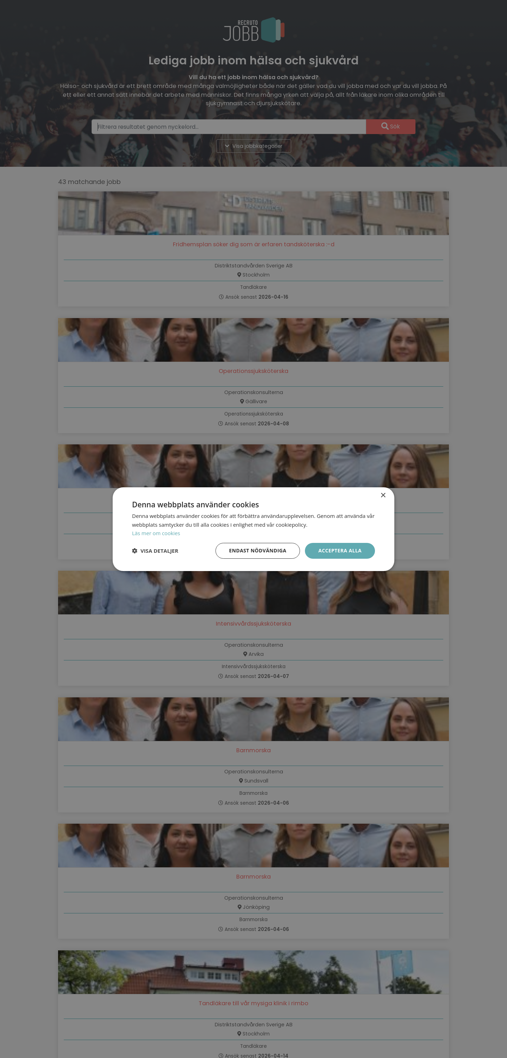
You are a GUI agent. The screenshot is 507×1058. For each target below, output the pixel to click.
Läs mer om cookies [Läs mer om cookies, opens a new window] (156, 533)
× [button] (383, 495)
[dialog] (253, 529)
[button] (155, 550)
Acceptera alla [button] (340, 550)
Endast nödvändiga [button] (257, 550)
